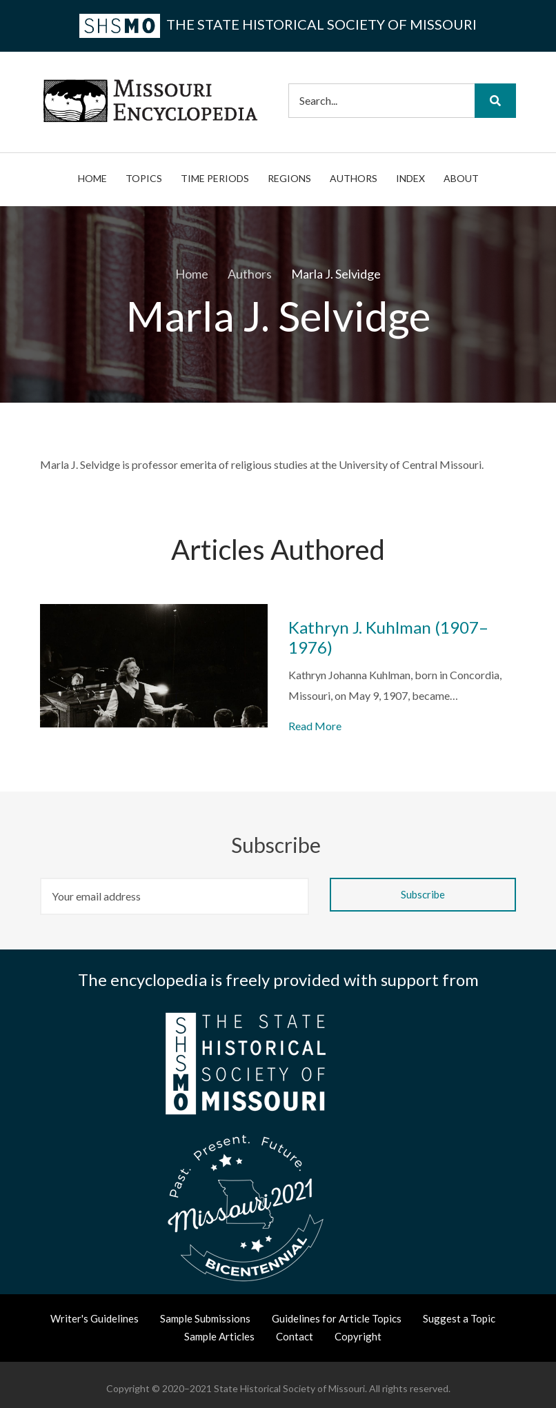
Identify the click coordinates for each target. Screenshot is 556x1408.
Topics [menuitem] (144, 178)
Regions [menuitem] (289, 178)
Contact (294, 1336)
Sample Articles (219, 1336)
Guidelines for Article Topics (336, 1318)
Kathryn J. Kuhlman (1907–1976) (388, 637)
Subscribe (278, 844)
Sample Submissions (205, 1318)
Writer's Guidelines (94, 1318)
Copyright (358, 1336)
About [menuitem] (461, 178)
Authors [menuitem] (353, 178)
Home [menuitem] (92, 178)
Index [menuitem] (410, 178)
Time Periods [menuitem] (215, 178)
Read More (314, 725)
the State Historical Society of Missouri (278, 24)
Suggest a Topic (459, 1318)
